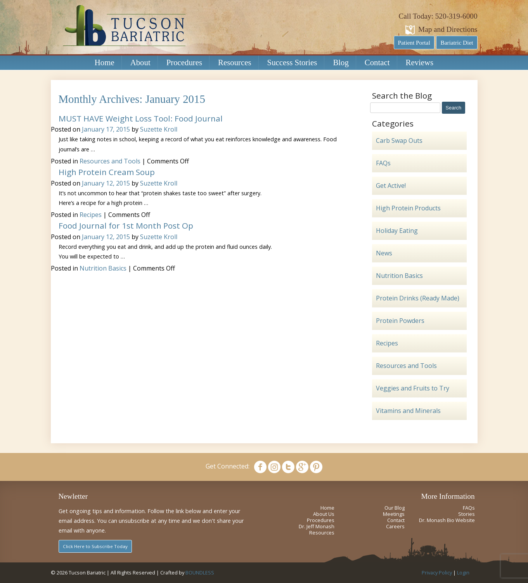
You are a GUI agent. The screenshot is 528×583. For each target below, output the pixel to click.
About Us (323, 513)
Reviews (420, 62)
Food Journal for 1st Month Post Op (126, 225)
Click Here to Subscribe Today (95, 546)
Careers (395, 526)
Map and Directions (447, 29)
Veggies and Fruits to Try (412, 388)
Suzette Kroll (158, 129)
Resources (234, 62)
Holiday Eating (397, 230)
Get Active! (391, 185)
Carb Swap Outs (399, 140)
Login (463, 572)
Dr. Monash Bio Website (447, 520)
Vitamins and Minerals (408, 410)
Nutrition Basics (103, 268)
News (384, 253)
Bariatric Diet (456, 42)
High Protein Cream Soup (107, 172)
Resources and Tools (110, 161)
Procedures (184, 62)
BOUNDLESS (199, 572)
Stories (466, 513)
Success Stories (292, 62)
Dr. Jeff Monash (316, 526)
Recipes (91, 214)
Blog (340, 62)
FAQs (383, 163)
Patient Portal (414, 42)
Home (104, 62)
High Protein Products (408, 208)
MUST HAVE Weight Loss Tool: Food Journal (141, 118)
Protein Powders (400, 320)
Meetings (394, 513)
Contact (377, 62)
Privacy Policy (437, 572)
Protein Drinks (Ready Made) (417, 298)
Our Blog (394, 507)
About (140, 62)
